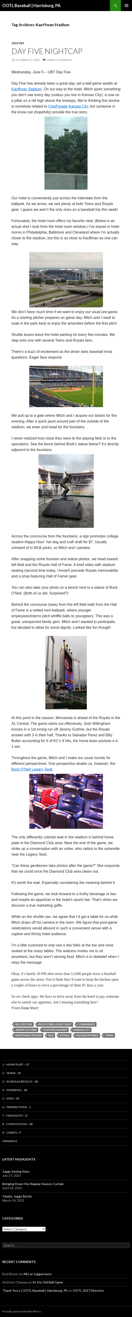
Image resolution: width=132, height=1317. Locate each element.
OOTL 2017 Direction (88, 1290)
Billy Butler (23, 1024)
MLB (50, 1035)
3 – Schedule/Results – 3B (20, 1081)
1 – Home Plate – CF (15, 1064)
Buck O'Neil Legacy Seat (54, 1024)
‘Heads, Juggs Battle (17, 1196)
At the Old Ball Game (47, 1282)
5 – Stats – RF (11, 1098)
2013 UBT (18, 43)
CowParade (86, 1024)
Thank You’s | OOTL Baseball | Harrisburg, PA (35, 1290)
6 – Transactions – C (16, 1107)
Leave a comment (59, 60)
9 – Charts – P (11, 1132)
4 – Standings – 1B (14, 1090)
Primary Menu (126, 5)
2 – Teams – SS (11, 1073)
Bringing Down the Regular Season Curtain (33, 1184)
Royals (65, 1035)
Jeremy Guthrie (26, 1029)
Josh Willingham (55, 1029)
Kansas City (81, 1029)
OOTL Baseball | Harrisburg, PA (31, 5)
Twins (109, 1035)
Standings (9, 1141)
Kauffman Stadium (28, 1035)
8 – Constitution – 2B (17, 1124)
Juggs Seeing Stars (16, 1171)
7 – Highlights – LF (15, 1115)
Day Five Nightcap (47, 51)
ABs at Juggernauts (37, 1274)
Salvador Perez (87, 1035)
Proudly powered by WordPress (21, 1311)
